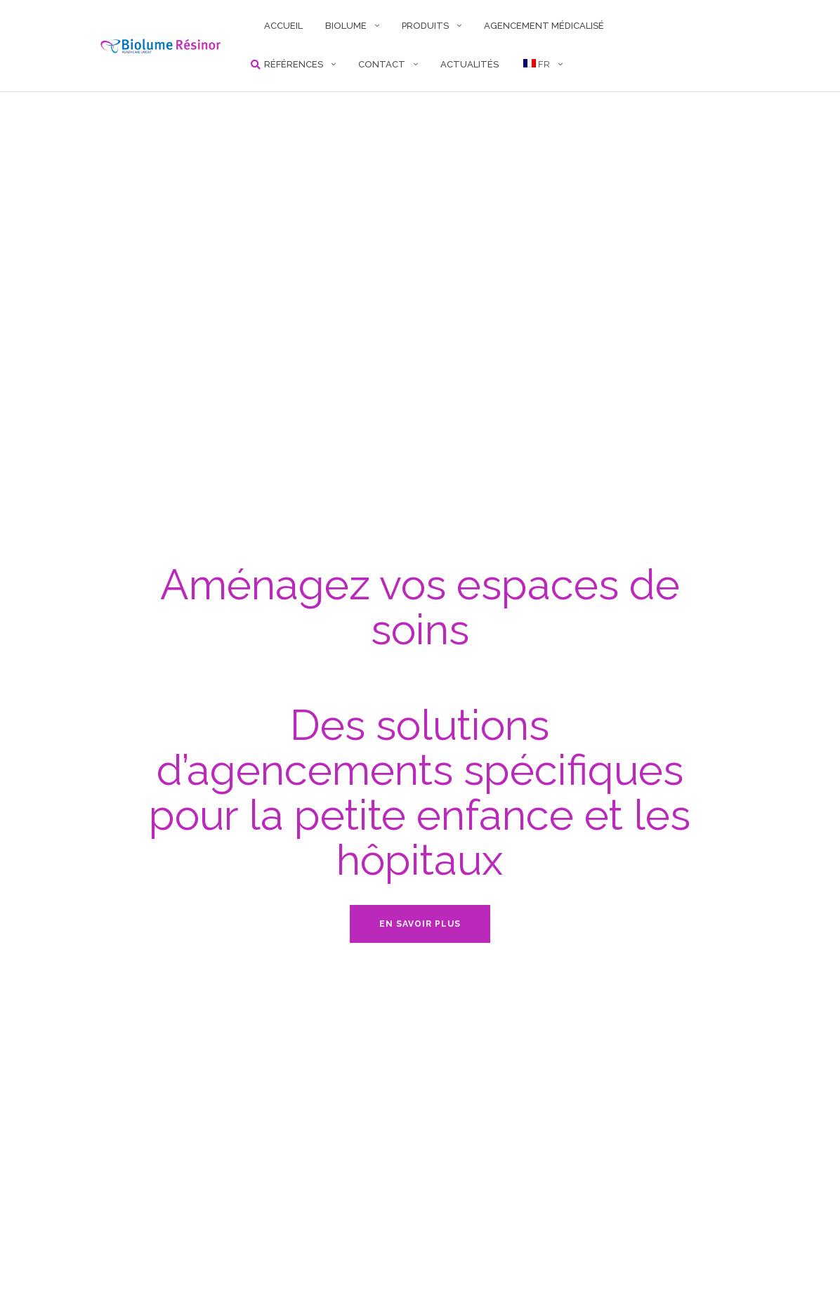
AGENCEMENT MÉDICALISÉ (544, 25)
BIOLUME (346, 25)
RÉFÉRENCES (293, 64)
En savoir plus (420, 924)
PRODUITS (425, 25)
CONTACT (381, 64)
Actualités (469, 64)
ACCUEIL (283, 25)
